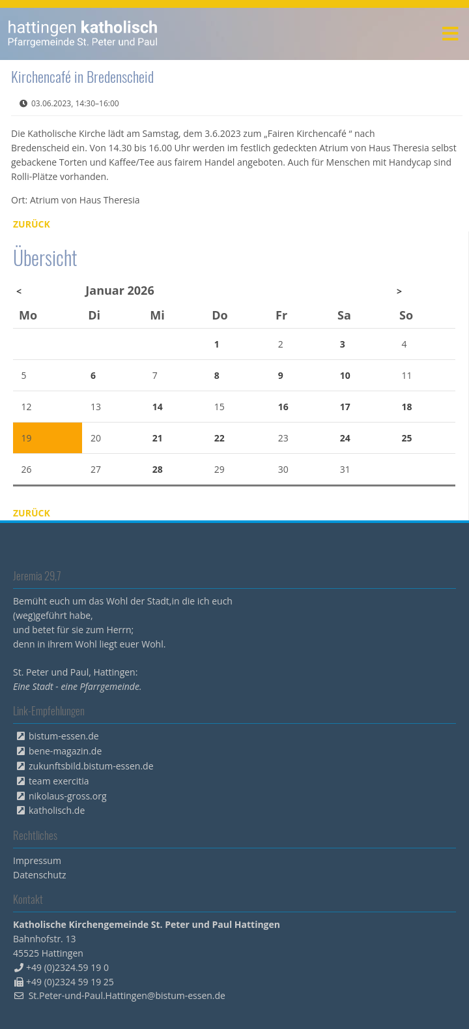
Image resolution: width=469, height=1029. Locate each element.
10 (345, 375)
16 (283, 406)
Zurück (31, 224)
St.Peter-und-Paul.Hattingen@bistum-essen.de (127, 995)
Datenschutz (39, 875)
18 (407, 406)
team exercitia (59, 781)
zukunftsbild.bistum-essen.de (91, 766)
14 (157, 406)
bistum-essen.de (64, 736)
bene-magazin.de (65, 751)
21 (157, 438)
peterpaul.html (83, 34)
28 (157, 469)
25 (407, 438)
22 (219, 438)
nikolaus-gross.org (68, 796)
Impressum (37, 860)
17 (345, 406)
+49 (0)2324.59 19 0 (67, 967)
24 (345, 438)
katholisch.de (57, 810)
